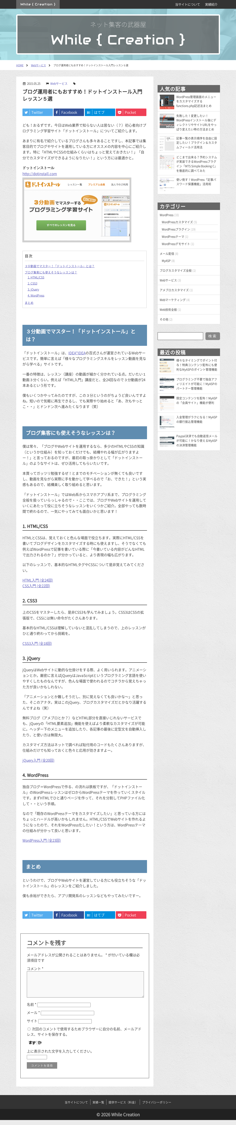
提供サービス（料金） (123, 1107)
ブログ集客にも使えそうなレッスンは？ (51, 272)
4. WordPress (36, 295)
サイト (32, 1025)
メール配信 (167, 253)
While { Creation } (38, 4)
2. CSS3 (32, 283)
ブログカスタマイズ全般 (176, 270)
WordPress (166, 215)
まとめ (29, 302)
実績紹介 (211, 4)
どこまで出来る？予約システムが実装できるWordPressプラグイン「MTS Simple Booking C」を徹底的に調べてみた (196, 164)
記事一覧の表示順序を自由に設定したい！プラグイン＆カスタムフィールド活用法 (196, 142)
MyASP (166, 260)
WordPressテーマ (173, 236)
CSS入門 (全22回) (36, 585)
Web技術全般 (168, 309)
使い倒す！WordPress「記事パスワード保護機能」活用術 (196, 181)
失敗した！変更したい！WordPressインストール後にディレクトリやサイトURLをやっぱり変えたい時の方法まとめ (196, 122)
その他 (164, 319)
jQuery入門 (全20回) (38, 760)
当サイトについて (187, 4)
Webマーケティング (173, 300)
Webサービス (59, 83)
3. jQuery (33, 289)
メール (33, 1017)
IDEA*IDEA (76, 352)
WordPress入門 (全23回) (41, 840)
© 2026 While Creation (118, 1119)
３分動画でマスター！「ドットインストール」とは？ (60, 266)
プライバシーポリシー (156, 1107)
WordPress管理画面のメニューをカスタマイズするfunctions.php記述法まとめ (196, 101)
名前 (31, 1009)
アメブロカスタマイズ (174, 290)
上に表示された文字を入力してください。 (60, 1056)
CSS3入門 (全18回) (37, 643)
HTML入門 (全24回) (37, 580)
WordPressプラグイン (176, 229)
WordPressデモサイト (176, 244)
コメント (35, 968)
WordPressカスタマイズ (177, 222)
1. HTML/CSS (36, 277)
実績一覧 (98, 1107)
